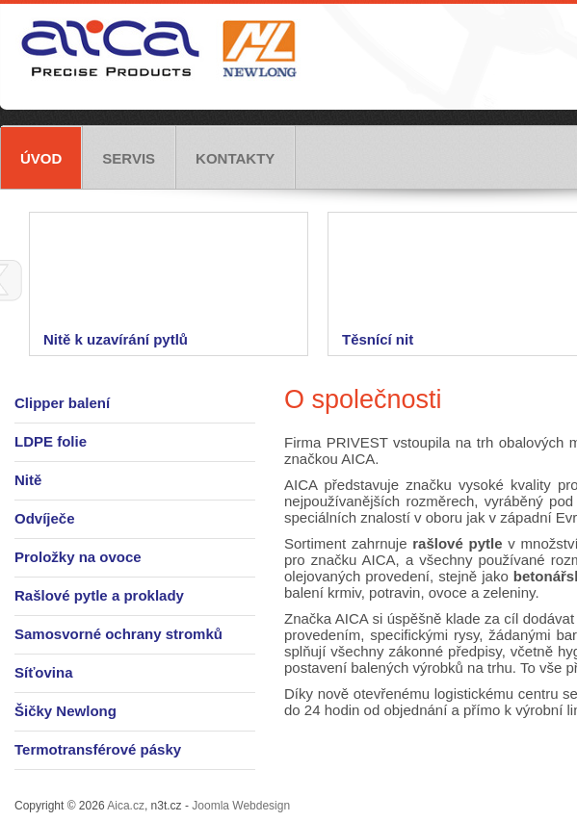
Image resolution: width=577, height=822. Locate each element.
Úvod (41, 158)
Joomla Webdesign (241, 805)
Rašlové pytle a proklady (99, 595)
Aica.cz (125, 805)
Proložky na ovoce (78, 557)
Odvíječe (44, 518)
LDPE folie (50, 441)
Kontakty (235, 158)
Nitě (27, 480)
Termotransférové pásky (97, 749)
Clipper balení (62, 403)
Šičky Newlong (65, 711)
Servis (128, 158)
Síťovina (43, 672)
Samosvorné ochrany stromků (118, 634)
